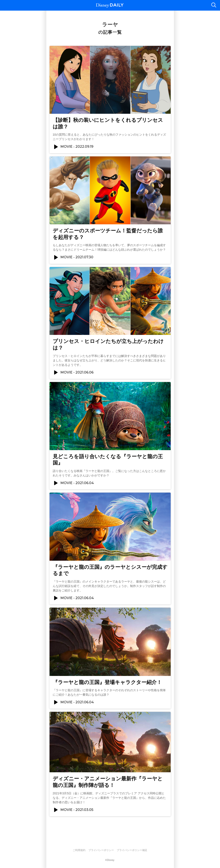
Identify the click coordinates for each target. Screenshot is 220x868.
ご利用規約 (79, 850)
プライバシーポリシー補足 (132, 850)
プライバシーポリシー (101, 850)
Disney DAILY (109, 5)
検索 (213, 5)
